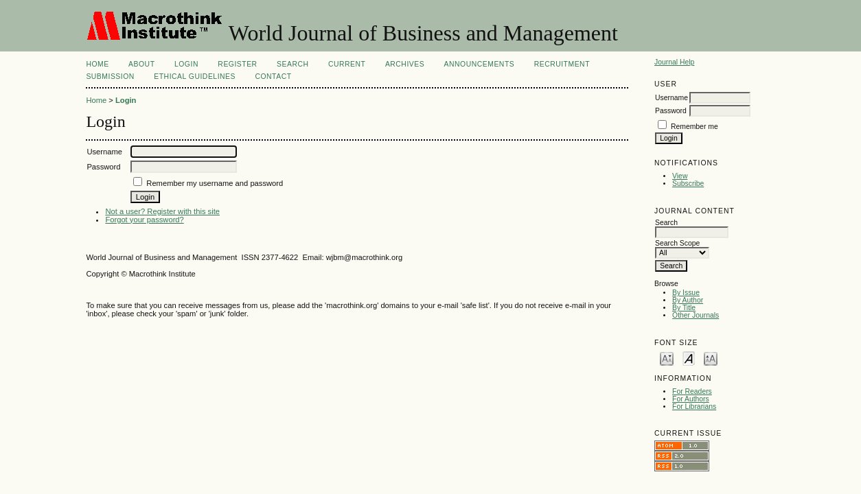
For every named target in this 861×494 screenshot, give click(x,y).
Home (97, 64)
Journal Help (674, 62)
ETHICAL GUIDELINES (195, 76)
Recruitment (562, 64)
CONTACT (273, 76)
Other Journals (695, 315)
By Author (687, 300)
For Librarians (694, 406)
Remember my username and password (214, 183)
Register (237, 64)
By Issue (686, 292)
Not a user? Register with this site (162, 211)
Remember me (694, 126)
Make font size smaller (667, 358)
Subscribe (688, 183)
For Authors (690, 399)
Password (671, 111)
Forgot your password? (144, 219)
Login (186, 64)
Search (292, 64)
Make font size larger (711, 358)
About (141, 64)
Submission (110, 76)
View (679, 176)
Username (671, 98)
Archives (404, 64)
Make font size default (689, 358)
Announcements (479, 64)
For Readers (692, 391)
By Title (684, 307)
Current (346, 64)
